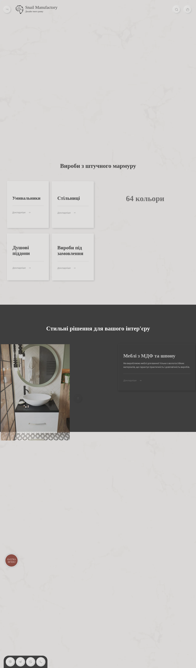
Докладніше (18, 212)
